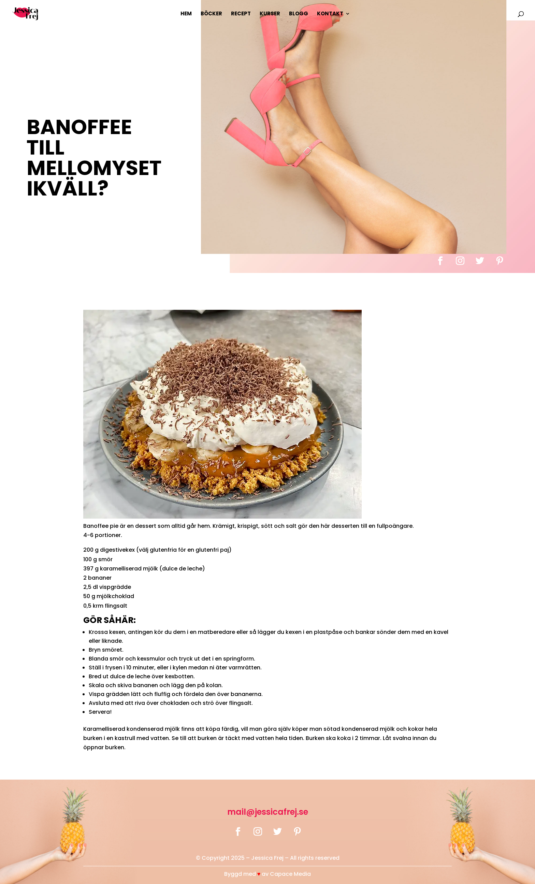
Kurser (270, 14)
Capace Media (290, 874)
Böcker (211, 14)
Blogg (298, 14)
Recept (241, 14)
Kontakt (330, 14)
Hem (186, 14)
